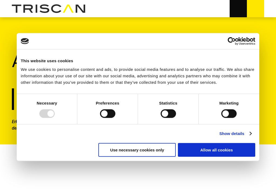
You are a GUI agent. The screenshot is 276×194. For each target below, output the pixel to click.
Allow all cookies (216, 149)
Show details (231, 133)
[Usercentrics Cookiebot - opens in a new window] (231, 41)
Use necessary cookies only (137, 149)
